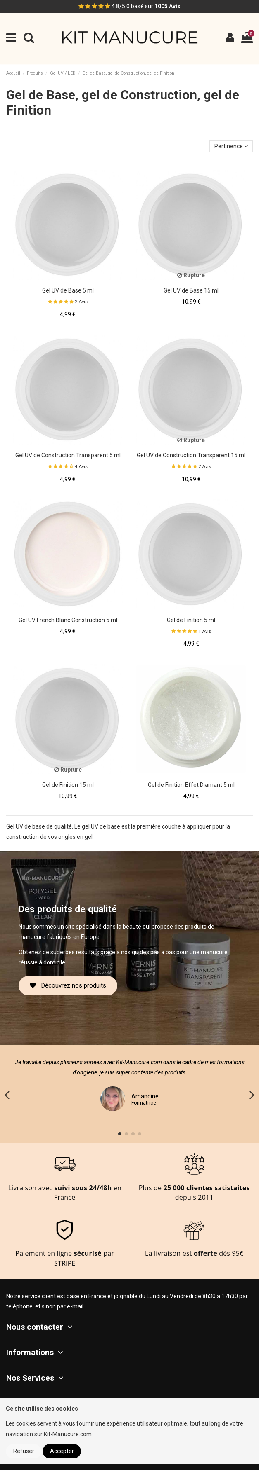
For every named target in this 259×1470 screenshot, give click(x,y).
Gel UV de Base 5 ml (68, 290)
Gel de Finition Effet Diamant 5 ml (191, 785)
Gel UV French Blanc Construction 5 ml (68, 620)
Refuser (23, 1451)
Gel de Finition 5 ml (191, 620)
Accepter (62, 1451)
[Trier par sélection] (231, 146)
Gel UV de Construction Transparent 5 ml (68, 455)
